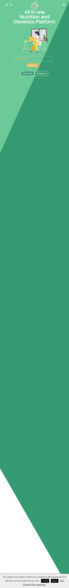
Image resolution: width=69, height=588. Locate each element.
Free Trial (28, 73)
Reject (54, 581)
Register (27, 65)
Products (42, 73)
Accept (45, 581)
